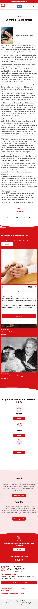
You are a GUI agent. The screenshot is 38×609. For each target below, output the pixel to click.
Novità (22, 593)
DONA (19, 6)
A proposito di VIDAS (6, 588)
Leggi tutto (3, 334)
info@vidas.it (21, 568)
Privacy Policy (14, 601)
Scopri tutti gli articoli (19, 495)
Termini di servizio (33, 604)
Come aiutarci (5, 590)
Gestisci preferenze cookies (11, 603)
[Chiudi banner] (35, 286)
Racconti (22, 588)
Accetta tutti (19, 316)
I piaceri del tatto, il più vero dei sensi (11, 331)
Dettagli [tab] (17, 291)
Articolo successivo (31, 217)
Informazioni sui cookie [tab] (30, 291)
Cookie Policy (24, 601)
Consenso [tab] (6, 291)
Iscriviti (7, 244)
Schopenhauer (7, 141)
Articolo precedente (20, 217)
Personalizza (19, 320)
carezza (26, 35)
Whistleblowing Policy (28, 603)
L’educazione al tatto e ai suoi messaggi (12, 376)
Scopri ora (19, 418)
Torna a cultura (6, 217)
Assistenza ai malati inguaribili (9, 593)
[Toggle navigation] (36, 6)
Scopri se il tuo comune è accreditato (19, 582)
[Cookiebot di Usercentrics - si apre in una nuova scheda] (26, 287)
